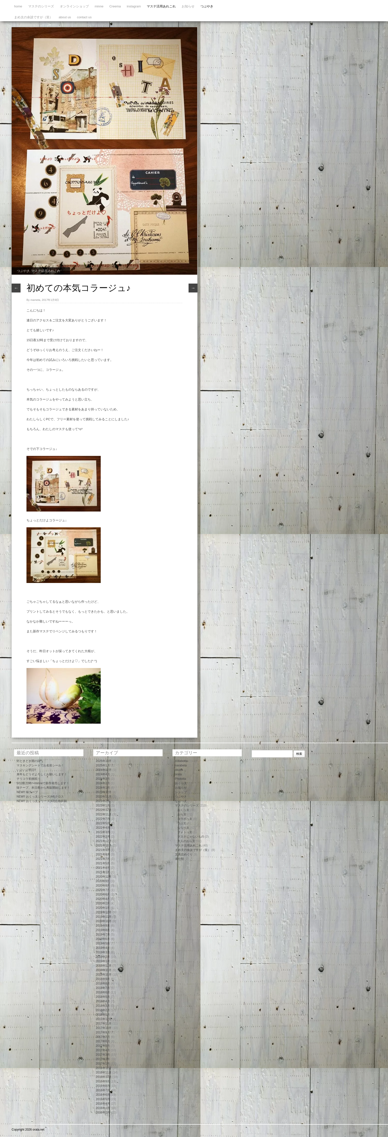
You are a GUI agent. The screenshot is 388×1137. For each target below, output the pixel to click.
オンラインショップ (74, 6)
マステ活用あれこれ (161, 6)
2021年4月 (103, 867)
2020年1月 (103, 908)
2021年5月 (103, 863)
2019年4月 (103, 948)
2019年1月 (103, 961)
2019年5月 (103, 943)
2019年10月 (104, 921)
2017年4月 (103, 1050)
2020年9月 (103, 881)
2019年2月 (103, 957)
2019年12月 (104, 912)
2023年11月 (104, 796)
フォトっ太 (184, 832)
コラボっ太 (184, 819)
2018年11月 (104, 970)
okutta (179, 770)
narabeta (181, 765)
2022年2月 (103, 836)
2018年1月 (103, 1014)
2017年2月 (103, 1059)
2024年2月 (103, 783)
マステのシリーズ (41, 6)
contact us (84, 17)
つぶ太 (181, 823)
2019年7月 (103, 934)
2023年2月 (103, 801)
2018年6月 (103, 992)
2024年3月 (103, 778)
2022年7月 (103, 819)
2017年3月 (103, 1054)
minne (99, 6)
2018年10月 (104, 974)
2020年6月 (103, 894)
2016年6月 (103, 1094)
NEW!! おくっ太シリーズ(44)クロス (40, 796)
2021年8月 (103, 854)
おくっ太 (181, 783)
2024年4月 (103, 774)
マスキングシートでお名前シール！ (40, 765)
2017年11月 (104, 1023)
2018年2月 (103, 1010)
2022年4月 (103, 827)
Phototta (180, 778)
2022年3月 (103, 832)
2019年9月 (103, 925)
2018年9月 (103, 979)
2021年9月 (103, 850)
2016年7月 (103, 1090)
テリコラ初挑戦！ (28, 778)
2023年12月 (104, 792)
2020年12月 (104, 876)
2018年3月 (103, 1005)
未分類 (179, 859)
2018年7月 (103, 988)
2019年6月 (103, 939)
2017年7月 (103, 1037)
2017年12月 (104, 1019)
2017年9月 (103, 1032)
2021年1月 (103, 872)
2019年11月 (104, 916)
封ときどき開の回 (28, 761)
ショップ (181, 792)
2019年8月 (103, 930)
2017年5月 (103, 1046)
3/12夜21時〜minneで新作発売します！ (43, 783)
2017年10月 (104, 1028)
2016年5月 (103, 1099)
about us (65, 17)
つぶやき (206, 6)
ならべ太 (181, 801)
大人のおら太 (186, 841)
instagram (134, 6)
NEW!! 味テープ (27, 792)
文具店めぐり (184, 854)
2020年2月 (103, 903)
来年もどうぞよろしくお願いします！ (42, 774)
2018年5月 (103, 997)
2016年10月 (104, 1077)
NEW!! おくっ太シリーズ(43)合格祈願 (42, 801)
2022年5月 (103, 823)
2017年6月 (103, 1041)
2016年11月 (104, 1072)
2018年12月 (104, 965)
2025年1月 (103, 765)
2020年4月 (103, 899)
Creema (115, 6)
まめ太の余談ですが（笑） (33, 17)
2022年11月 (104, 814)
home (18, 6)
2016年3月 (103, 1108)
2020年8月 (103, 885)
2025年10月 (104, 761)
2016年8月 (103, 1086)
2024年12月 (104, 770)
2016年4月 (103, 1103)
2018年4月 (103, 1001)
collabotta (181, 761)
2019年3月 (103, 952)
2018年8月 (103, 983)
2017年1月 (103, 1063)
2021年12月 (104, 841)
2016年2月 (103, 1112)
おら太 (181, 814)
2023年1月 (103, 805)
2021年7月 (103, 859)
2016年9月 (103, 1081)
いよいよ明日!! (26, 770)
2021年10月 (104, 845)
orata (178, 774)
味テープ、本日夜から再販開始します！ (43, 787)
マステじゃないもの (190, 836)
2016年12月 (104, 1068)
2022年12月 (104, 810)
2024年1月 (103, 787)
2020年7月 (103, 890)
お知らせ (188, 6)
